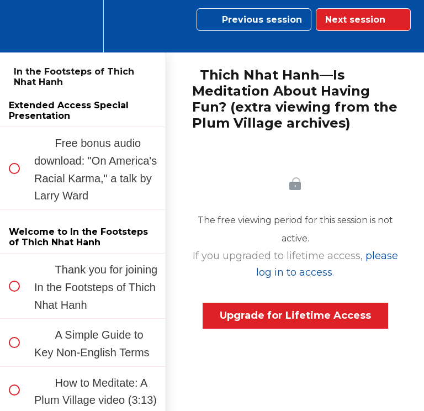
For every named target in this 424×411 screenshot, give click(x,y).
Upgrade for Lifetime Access (295, 315)
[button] (20, 26)
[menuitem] (82, 26)
